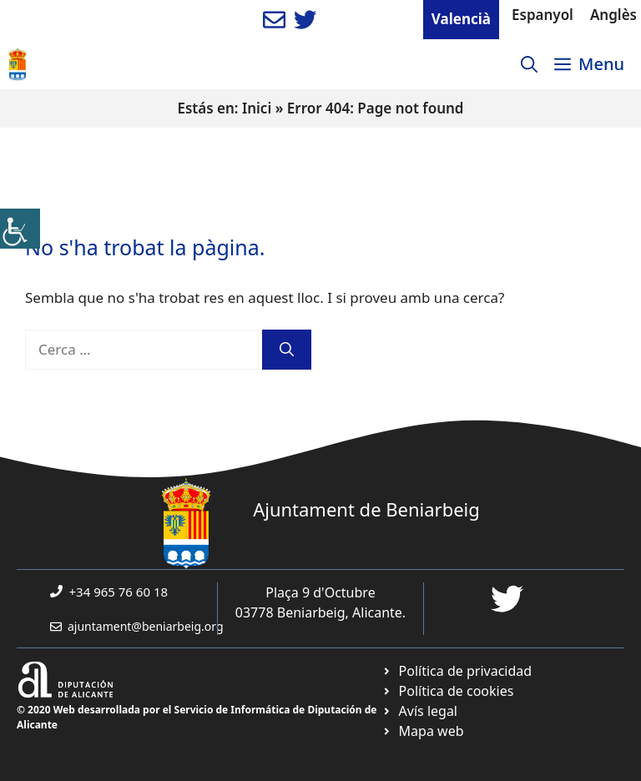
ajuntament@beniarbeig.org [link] (146, 626)
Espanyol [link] (542, 14)
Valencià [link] (461, 18)
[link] (20, 229)
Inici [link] (256, 108)
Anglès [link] (613, 14)
